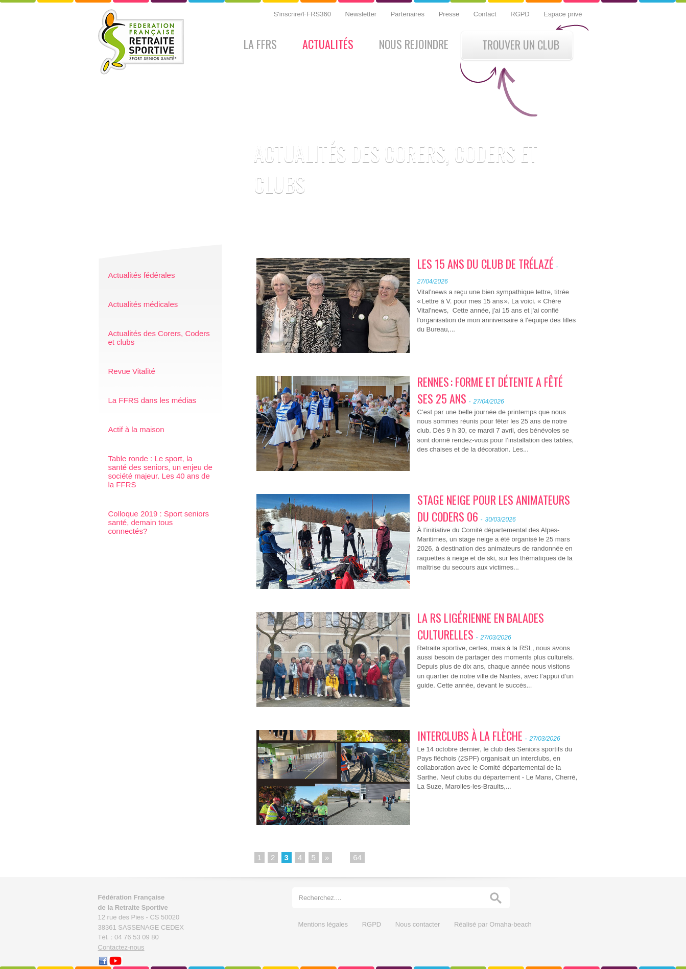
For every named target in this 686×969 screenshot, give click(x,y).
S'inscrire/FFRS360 (303, 14)
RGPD (520, 14)
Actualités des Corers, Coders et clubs (159, 337)
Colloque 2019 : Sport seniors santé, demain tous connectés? (158, 522)
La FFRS (260, 44)
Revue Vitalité (131, 371)
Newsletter (362, 14)
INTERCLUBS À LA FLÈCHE (470, 735)
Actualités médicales (143, 304)
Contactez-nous (121, 947)
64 (357, 857)
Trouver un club (520, 44)
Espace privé (562, 14)
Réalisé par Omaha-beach (493, 924)
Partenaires (409, 14)
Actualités (327, 44)
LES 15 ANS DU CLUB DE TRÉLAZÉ (485, 263)
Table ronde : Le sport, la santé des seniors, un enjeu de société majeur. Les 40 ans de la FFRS (160, 471)
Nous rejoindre (413, 44)
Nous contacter (418, 924)
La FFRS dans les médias (152, 400)
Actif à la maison (136, 429)
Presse (450, 14)
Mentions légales (324, 924)
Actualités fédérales (141, 275)
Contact (486, 14)
